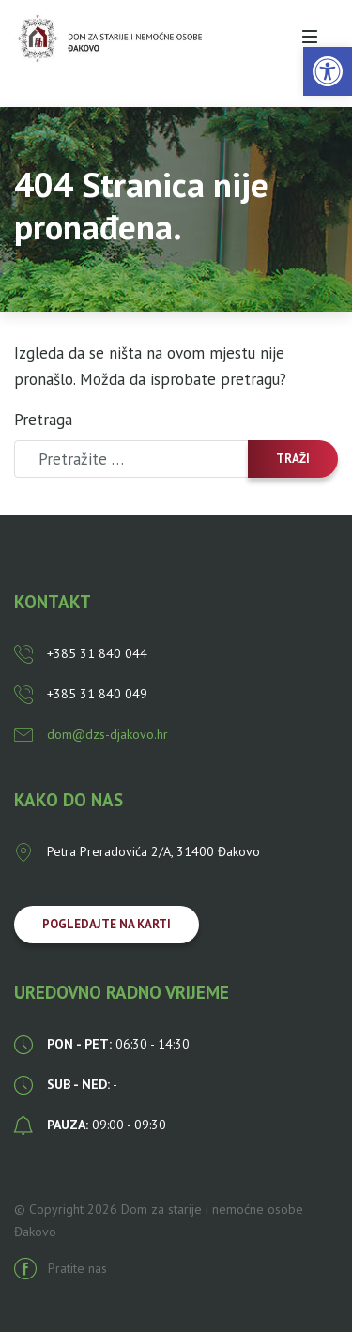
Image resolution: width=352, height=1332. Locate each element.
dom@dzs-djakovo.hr (91, 734)
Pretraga (43, 419)
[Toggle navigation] (310, 36)
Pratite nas (60, 1268)
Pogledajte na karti (106, 924)
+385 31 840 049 (80, 693)
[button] (327, 71)
